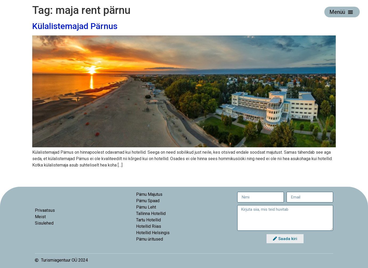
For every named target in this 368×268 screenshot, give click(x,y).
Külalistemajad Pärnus (74, 26)
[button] (350, 12)
